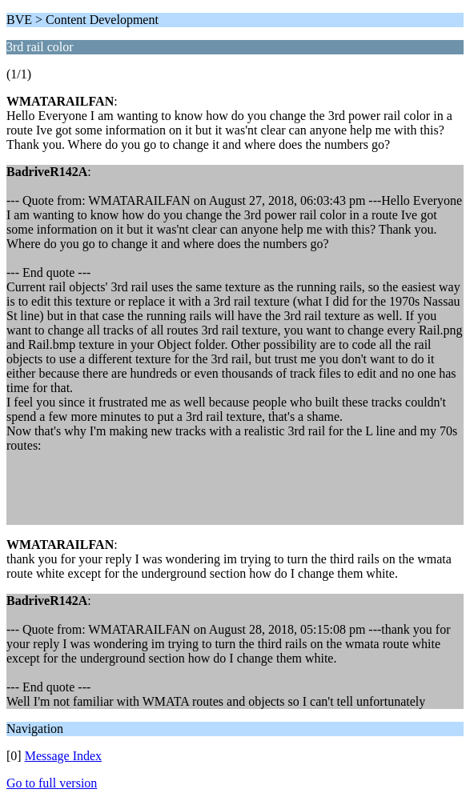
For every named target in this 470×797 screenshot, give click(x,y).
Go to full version (51, 783)
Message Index (63, 756)
